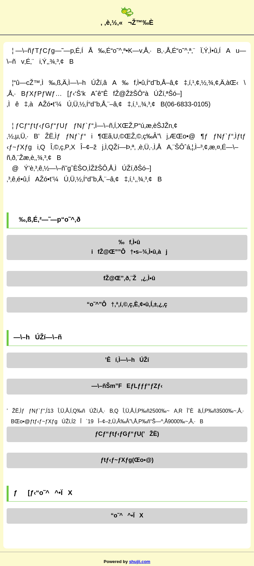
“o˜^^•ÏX (127, 515)
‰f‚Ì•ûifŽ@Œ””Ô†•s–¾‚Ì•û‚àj (127, 247)
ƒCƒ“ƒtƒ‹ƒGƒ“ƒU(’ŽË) (127, 434)
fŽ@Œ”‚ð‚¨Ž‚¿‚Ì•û (127, 278)
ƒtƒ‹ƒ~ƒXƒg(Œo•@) (127, 460)
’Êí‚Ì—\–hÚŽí (127, 360)
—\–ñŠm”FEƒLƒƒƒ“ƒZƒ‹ (126, 386)
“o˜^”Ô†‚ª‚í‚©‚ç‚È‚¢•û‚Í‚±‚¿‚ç (127, 304)
